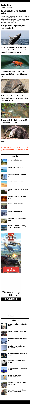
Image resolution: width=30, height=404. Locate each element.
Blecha (2, 148)
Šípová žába (22, 149)
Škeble (27, 149)
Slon (2, 151)
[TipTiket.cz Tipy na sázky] (11, 316)
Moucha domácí (10, 149)
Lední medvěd (25, 148)
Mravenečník (17, 149)
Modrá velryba (4, 149)
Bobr (5, 148)
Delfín (8, 148)
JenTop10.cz (6, 4)
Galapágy (12, 148)
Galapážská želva (17, 148)
